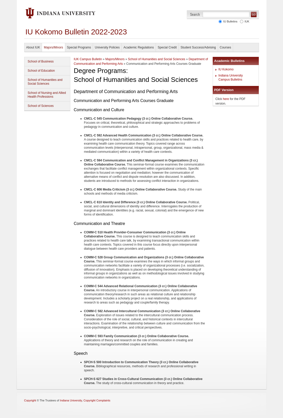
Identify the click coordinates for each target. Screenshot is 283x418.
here (226, 99)
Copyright (30, 400)
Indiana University (71, 400)
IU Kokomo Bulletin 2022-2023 (76, 32)
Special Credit (167, 47)
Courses (225, 47)
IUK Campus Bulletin (88, 59)
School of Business (41, 61)
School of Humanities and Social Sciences (45, 81)
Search (195, 14)
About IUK (33, 47)
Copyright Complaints (97, 400)
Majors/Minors (53, 47)
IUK (246, 21)
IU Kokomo (226, 69)
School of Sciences (41, 106)
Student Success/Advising (198, 47)
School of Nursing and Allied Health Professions (47, 94)
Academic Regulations (139, 47)
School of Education (41, 70)
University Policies (107, 47)
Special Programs (79, 47)
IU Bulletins (229, 21)
